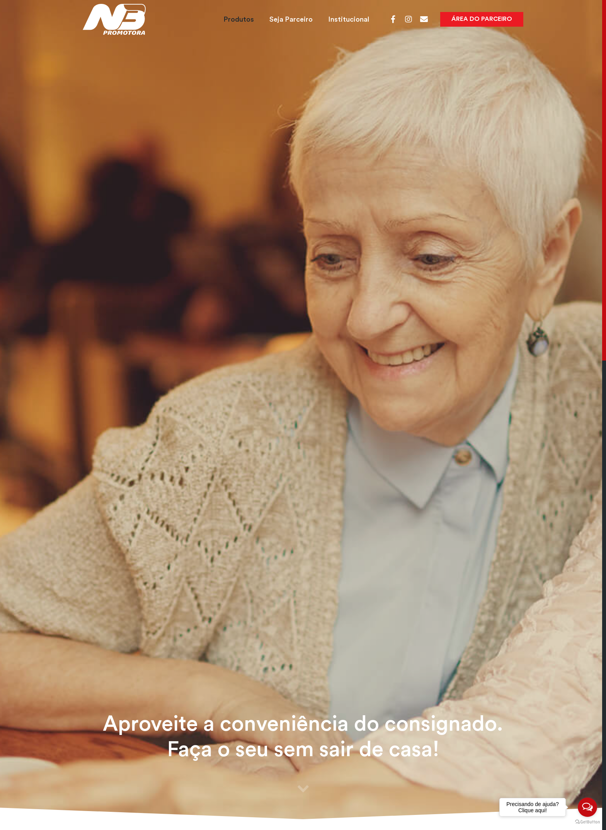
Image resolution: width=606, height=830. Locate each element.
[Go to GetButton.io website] (587, 822)
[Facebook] (393, 19)
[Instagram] (408, 19)
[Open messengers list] (587, 807)
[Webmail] (424, 19)
